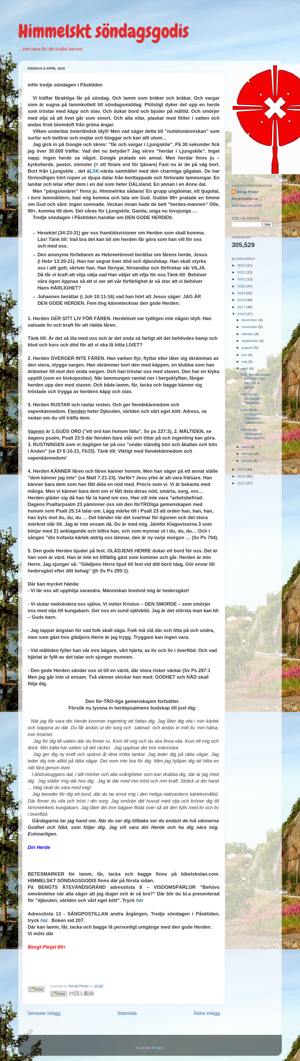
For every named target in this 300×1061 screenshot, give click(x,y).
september (250, 341)
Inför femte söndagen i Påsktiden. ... (253, 398)
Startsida (127, 1013)
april (245, 368)
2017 (241, 307)
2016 (241, 314)
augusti (247, 348)
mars (245, 447)
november (249, 327)
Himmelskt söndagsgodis (103, 31)
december (249, 320)
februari (248, 454)
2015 (241, 469)
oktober (247, 334)
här (139, 900)
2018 (241, 300)
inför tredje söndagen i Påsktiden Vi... (254, 434)
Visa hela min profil (247, 206)
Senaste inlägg (43, 1013)
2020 (241, 286)
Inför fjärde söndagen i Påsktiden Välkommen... (254, 416)
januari (247, 461)
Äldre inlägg (206, 1013)
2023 (241, 265)
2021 (241, 279)
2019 (241, 293)
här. (44, 920)
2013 (241, 483)
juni (244, 355)
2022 (241, 272)
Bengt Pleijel (247, 192)
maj (244, 362)
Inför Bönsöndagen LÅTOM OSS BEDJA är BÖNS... (256, 381)
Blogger (158, 1048)
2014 (241, 476)
